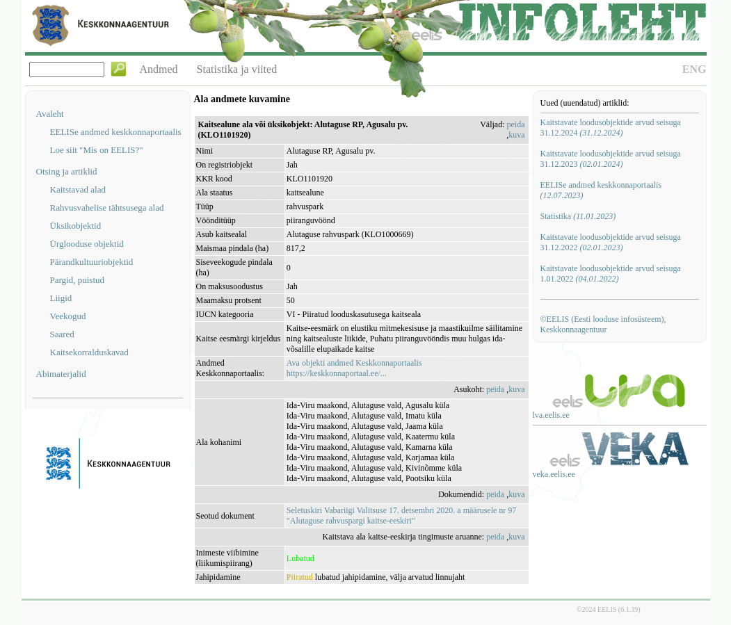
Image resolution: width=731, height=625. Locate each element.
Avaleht (50, 113)
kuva (516, 135)
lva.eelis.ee (551, 415)
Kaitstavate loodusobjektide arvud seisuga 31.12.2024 (610, 127)
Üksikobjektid (76, 225)
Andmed (159, 69)
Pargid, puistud (77, 280)
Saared (62, 334)
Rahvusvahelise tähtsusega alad (107, 207)
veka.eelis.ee (554, 474)
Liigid (61, 298)
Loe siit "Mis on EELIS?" (96, 150)
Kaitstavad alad (78, 189)
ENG (694, 69)
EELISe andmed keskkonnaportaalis (116, 132)
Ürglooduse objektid (87, 243)
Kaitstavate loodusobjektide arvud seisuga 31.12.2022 (610, 242)
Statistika (578, 216)
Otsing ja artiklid (66, 171)
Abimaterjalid (61, 373)
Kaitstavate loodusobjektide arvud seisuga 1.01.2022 (610, 273)
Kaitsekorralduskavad (89, 352)
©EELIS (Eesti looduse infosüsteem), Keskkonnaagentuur (603, 324)
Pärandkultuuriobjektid (92, 262)
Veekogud (68, 316)
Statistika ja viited (237, 69)
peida (516, 124)
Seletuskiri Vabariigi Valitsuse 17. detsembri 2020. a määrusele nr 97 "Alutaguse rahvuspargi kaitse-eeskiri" (402, 515)
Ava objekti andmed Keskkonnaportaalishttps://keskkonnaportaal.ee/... (354, 368)
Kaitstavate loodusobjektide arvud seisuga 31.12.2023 (610, 159)
